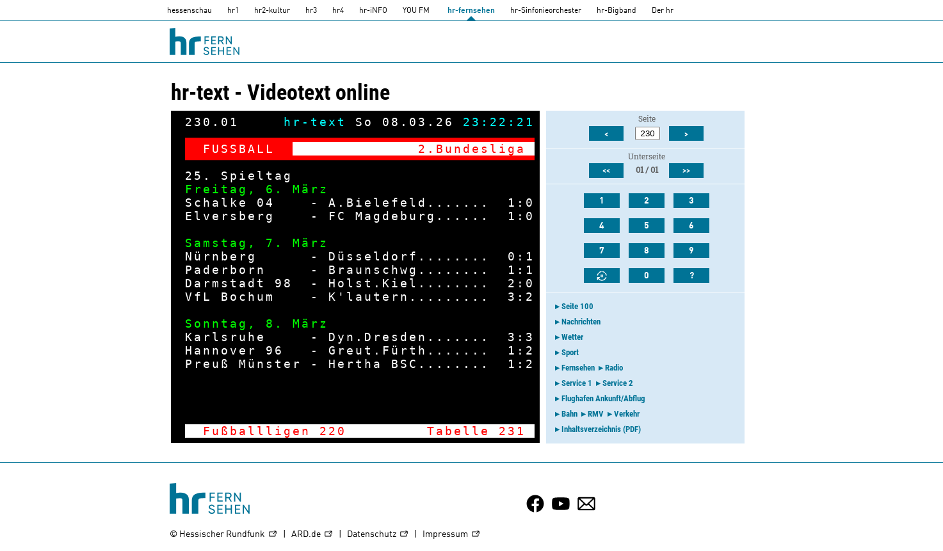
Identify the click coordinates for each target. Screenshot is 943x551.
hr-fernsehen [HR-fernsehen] (471, 11)
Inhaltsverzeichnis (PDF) (601, 429)
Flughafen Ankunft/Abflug (603, 398)
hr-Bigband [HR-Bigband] (616, 11)
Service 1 (576, 383)
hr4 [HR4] (338, 11)
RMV (596, 414)
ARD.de (312, 535)
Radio (614, 367)
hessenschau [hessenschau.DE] (189, 11)
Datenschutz (378, 535)
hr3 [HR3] (311, 11)
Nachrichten (580, 321)
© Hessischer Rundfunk (224, 535)
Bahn (569, 414)
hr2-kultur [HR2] (272, 11)
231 (512, 431)
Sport (570, 352)
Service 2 (617, 383)
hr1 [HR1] (233, 11)
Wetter (572, 337)
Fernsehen (578, 367)
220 (332, 431)
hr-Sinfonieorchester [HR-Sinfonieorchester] (545, 11)
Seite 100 (577, 306)
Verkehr (627, 414)
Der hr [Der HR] (662, 11)
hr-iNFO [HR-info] (373, 11)
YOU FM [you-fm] (416, 11)
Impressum (452, 535)
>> (686, 171)
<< (606, 171)
